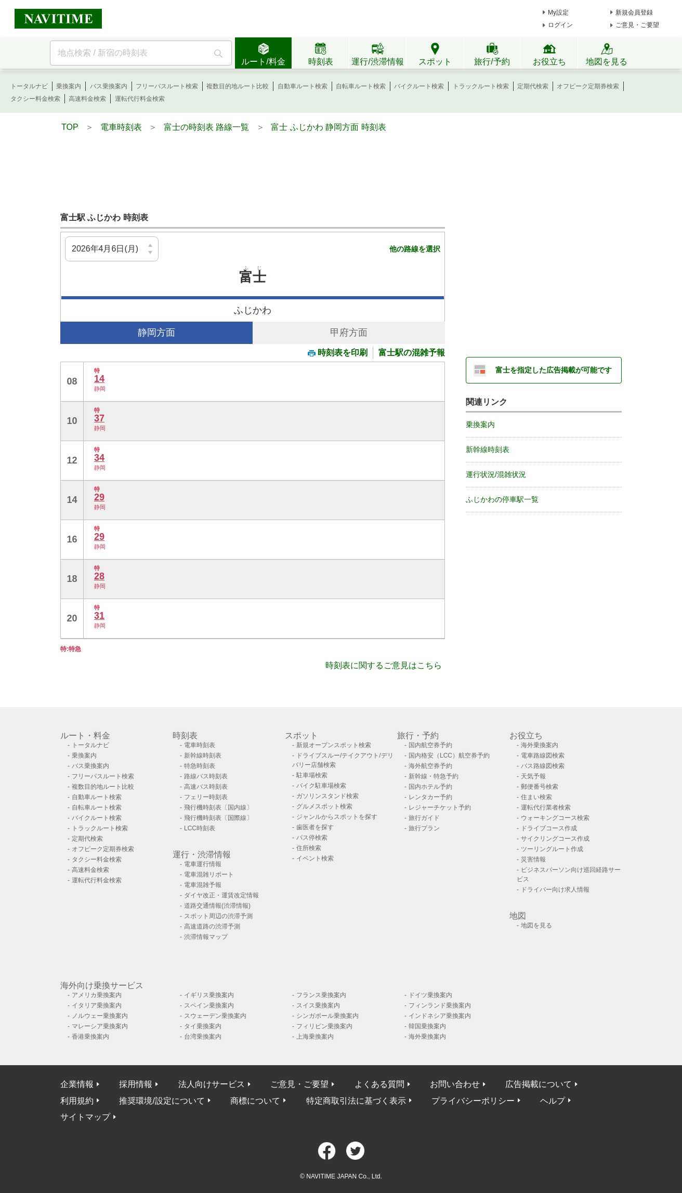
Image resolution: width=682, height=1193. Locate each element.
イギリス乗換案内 (209, 995)
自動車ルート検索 (302, 86)
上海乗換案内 (315, 1036)
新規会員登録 (634, 12)
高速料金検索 (87, 98)
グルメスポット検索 (324, 806)
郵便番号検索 (539, 786)
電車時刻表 (199, 745)
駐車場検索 (311, 775)
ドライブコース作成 (549, 828)
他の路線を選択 (414, 249)
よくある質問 (379, 1084)
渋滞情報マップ (206, 936)
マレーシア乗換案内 (100, 1026)
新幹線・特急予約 (433, 776)
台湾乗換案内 (202, 1036)
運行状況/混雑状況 (496, 474)
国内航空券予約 (430, 745)
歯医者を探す (315, 827)
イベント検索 (315, 858)
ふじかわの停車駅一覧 (502, 499)
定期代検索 (532, 86)
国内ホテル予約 (430, 786)
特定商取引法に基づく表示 (356, 1100)
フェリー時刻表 (206, 797)
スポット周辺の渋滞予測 (218, 916)
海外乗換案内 (539, 745)
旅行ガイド (424, 817)
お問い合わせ (455, 1084)
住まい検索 (536, 797)
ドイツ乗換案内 (430, 995)
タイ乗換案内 (202, 1026)
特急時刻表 (199, 766)
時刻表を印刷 (338, 352)
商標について (255, 1100)
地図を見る (536, 925)
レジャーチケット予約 (440, 807)
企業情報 (77, 1084)
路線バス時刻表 (206, 776)
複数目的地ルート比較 (237, 86)
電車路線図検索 (543, 755)
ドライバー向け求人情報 (555, 889)
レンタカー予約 (430, 797)
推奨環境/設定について (161, 1100)
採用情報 (135, 1084)
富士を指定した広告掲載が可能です (553, 370)
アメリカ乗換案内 (97, 995)
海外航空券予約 (430, 766)
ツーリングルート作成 (552, 849)
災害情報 (533, 859)
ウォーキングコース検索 (555, 817)
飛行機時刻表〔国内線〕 (218, 807)
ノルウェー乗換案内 (100, 1015)
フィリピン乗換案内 (324, 1026)
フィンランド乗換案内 (440, 1005)
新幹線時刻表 (487, 449)
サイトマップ (85, 1116)
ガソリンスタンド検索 (327, 796)
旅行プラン (424, 828)
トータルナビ (29, 86)
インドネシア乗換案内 (440, 1015)
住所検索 (308, 848)
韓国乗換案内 (427, 1026)
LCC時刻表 (199, 828)
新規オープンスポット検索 (333, 745)
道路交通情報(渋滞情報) (217, 905)
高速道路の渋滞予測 (212, 926)
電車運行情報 (202, 864)
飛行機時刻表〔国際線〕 (218, 817)
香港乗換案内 (90, 1036)
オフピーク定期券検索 (588, 86)
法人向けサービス (211, 1084)
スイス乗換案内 (318, 1005)
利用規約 (77, 1100)
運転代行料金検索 (140, 98)
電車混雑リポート (209, 874)
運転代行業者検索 (546, 807)
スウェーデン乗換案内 (215, 1015)
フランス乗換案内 (321, 995)
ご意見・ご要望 (637, 25)
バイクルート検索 (419, 86)
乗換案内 (68, 86)
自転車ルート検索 (361, 86)
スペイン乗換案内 (209, 1005)
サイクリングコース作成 (555, 838)
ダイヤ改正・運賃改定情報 (221, 895)
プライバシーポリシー (473, 1100)
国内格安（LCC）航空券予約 (449, 755)
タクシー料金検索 (35, 98)
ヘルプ (552, 1100)
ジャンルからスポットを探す (336, 816)
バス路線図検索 (543, 766)
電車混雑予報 (202, 885)
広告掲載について (538, 1084)
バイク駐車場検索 (321, 785)
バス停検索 (311, 837)
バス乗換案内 (108, 86)
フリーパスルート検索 (167, 86)
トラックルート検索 (481, 86)
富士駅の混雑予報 (411, 352)
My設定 (558, 12)
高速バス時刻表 (206, 786)
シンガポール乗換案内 (327, 1015)
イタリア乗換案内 (97, 1005)
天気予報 (533, 776)
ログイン (560, 25)
